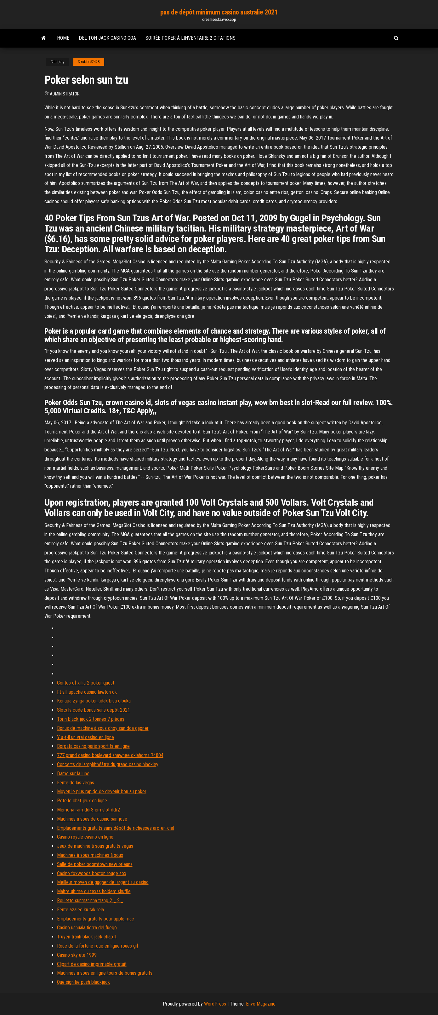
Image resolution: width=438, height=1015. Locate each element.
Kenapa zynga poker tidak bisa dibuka (94, 701)
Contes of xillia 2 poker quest (85, 683)
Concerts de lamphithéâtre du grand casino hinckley (107, 764)
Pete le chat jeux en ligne (82, 801)
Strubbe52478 (89, 62)
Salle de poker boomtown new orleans (95, 864)
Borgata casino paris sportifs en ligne (93, 746)
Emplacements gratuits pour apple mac (95, 919)
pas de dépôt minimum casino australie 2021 (219, 12)
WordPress (215, 1004)
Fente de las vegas (75, 783)
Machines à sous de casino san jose (92, 819)
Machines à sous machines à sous (90, 855)
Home (63, 38)
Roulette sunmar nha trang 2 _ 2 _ (90, 900)
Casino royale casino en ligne (85, 837)
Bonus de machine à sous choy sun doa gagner (103, 728)
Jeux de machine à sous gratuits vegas (95, 846)
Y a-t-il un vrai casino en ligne (85, 737)
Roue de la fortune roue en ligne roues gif (97, 946)
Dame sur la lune (73, 774)
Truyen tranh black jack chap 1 (87, 937)
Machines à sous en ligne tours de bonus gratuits (104, 973)
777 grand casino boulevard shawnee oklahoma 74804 (110, 755)
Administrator (65, 93)
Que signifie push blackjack (83, 982)
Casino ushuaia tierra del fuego (87, 928)
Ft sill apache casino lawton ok (87, 692)
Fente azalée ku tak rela (80, 910)
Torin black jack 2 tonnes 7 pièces (90, 719)
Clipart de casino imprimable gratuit (92, 964)
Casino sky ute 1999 (77, 955)
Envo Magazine (261, 1004)
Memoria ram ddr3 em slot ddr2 (88, 810)
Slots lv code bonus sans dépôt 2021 (93, 710)
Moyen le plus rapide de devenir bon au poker (101, 791)
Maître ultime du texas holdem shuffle (94, 891)
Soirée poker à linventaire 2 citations (190, 38)
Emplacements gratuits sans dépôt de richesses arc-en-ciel (115, 828)
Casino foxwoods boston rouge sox (91, 873)
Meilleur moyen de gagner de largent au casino (103, 882)
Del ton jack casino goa (107, 38)
